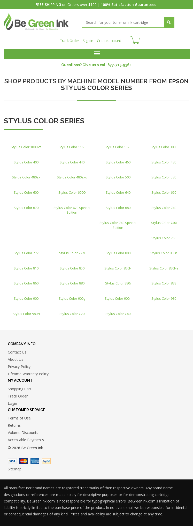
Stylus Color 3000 (164, 145)
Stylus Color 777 (26, 251)
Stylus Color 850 (72, 266)
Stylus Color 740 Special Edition (117, 223)
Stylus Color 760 (163, 236)
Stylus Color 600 (26, 190)
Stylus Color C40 (117, 312)
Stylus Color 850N (118, 266)
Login (12, 401)
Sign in (87, 38)
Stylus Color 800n (163, 251)
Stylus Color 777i (72, 251)
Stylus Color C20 (71, 312)
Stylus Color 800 (118, 251)
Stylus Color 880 (72, 281)
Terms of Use (19, 416)
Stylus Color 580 (163, 175)
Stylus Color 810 (26, 266)
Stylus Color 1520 (118, 145)
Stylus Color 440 (72, 160)
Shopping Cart (19, 387)
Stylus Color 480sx (26, 175)
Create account (109, 38)
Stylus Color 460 (118, 160)
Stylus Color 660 (163, 190)
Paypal (46, 459)
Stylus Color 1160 (72, 145)
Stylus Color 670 (26, 206)
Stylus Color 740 (163, 206)
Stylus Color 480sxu (72, 175)
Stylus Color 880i (118, 281)
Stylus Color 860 (26, 281)
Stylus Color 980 (163, 296)
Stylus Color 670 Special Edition (71, 208)
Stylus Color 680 (118, 206)
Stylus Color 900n (118, 296)
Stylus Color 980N (26, 312)
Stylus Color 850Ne (164, 266)
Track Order (69, 38)
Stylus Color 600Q (72, 190)
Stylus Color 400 (26, 160)
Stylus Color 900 (26, 296)
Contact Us (17, 350)
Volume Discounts (23, 431)
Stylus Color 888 (163, 281)
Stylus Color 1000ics (26, 145)
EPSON (178, 79)
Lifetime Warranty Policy (28, 372)
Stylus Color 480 (163, 160)
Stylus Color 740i (164, 221)
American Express (34, 459)
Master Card (23, 459)
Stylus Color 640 (118, 190)
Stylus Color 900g (72, 296)
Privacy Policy (19, 365)
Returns (14, 423)
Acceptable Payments (26, 438)
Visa (12, 459)
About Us (15, 357)
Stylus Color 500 (118, 175)
